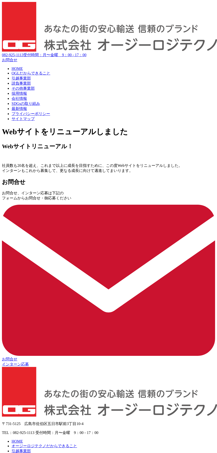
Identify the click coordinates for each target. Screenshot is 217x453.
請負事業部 (21, 83)
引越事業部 (21, 78)
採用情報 (19, 93)
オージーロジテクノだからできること (44, 446)
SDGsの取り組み (26, 103)
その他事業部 (23, 88)
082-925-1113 (44, 55)
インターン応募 (15, 364)
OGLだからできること (31, 73)
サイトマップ (23, 119)
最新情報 (19, 109)
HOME (17, 69)
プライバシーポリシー (31, 114)
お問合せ (9, 60)
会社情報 (19, 98)
